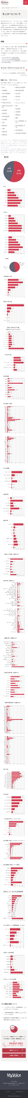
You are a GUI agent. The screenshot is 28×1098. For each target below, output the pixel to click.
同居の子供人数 (6, 102)
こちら (21, 1012)
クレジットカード (20, 102)
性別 (3, 87)
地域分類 (4, 113)
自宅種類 (4, 119)
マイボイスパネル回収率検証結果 (11, 59)
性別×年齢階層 (6, 93)
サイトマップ (13, 1093)
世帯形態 (4, 110)
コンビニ (18, 99)
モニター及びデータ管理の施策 (10, 57)
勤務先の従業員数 (20, 87)
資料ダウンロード (14, 1050)
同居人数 (4, 99)
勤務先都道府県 (20, 90)
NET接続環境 (19, 130)
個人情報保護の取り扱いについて (20, 1091)
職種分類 (4, 134)
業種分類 (4, 131)
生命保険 (18, 108)
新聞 (17, 118)
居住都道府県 (5, 116)
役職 (3, 128)
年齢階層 (4, 90)
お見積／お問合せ (14, 1055)
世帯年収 (18, 96)
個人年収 (18, 93)
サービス (7, 7)
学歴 (3, 122)
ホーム (3, 7)
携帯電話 (18, 114)
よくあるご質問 (8, 1091)
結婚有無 (4, 96)
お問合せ (13, 1019)
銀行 (17, 105)
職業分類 (4, 125)
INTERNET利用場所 (21, 133)
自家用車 (18, 111)
